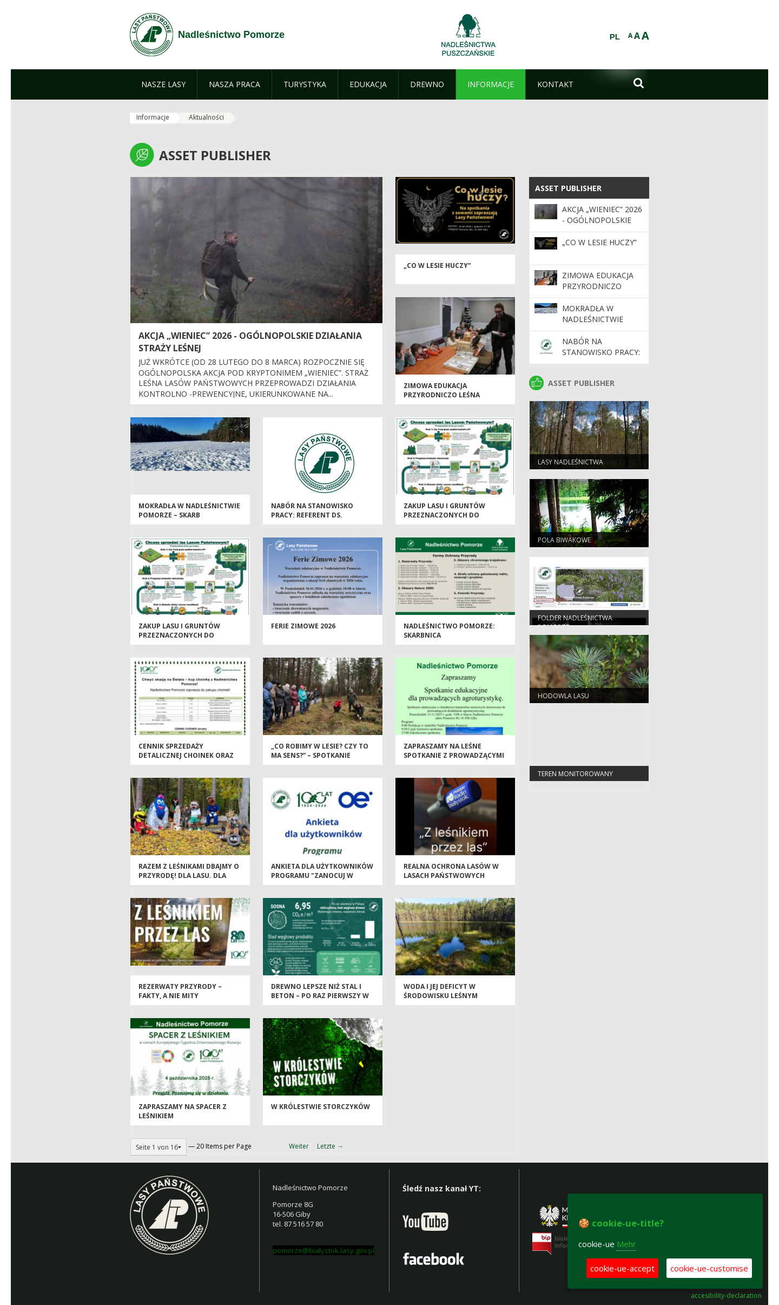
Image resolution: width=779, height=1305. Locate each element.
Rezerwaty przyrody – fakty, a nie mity (180, 991)
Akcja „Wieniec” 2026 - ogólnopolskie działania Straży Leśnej (602, 225)
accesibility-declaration (726, 1296)
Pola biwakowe (564, 540)
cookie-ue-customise (709, 1268)
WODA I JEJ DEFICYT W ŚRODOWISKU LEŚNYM (441, 991)
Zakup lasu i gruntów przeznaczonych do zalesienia (444, 516)
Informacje (152, 117)
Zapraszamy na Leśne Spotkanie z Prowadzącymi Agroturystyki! (454, 756)
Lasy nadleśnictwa (570, 462)
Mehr (626, 1243)
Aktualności (206, 117)
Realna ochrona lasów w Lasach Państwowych (451, 871)
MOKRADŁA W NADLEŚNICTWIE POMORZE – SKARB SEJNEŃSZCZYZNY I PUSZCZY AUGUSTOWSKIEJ (189, 520)
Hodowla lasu (563, 696)
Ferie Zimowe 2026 (303, 626)
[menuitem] (163, 84)
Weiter (299, 1146)
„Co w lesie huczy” (437, 266)
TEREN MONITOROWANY (575, 774)
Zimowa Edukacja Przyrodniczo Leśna (442, 391)
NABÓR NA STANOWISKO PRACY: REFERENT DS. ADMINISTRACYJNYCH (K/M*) (318, 516)
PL (615, 36)
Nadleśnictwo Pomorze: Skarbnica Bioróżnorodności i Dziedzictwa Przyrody (449, 640)
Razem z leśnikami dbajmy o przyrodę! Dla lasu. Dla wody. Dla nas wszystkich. (188, 876)
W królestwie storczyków (320, 1107)
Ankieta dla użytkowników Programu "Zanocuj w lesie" (322, 876)
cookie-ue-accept (622, 1268)
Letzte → (330, 1146)
